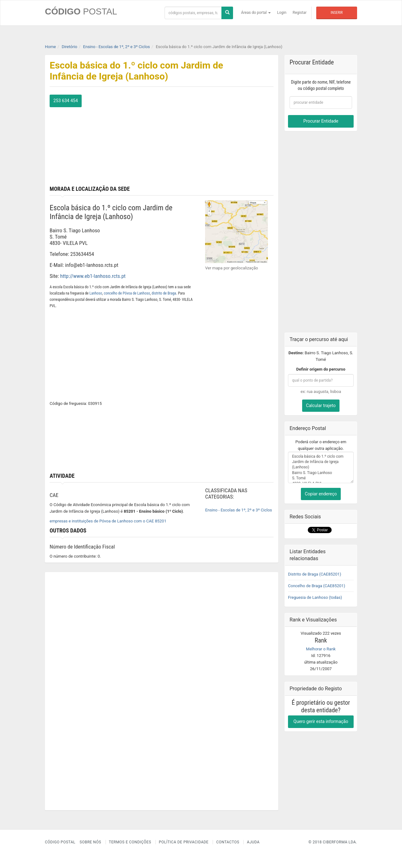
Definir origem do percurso (320, 369)
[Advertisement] (220, 139)
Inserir (337, 12)
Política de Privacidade (184, 842)
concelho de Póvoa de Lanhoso (127, 293)
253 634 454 (65, 100)
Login (281, 12)
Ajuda (253, 842)
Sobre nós (90, 842)
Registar (300, 12)
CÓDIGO (81, 11)
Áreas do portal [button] (256, 12)
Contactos (227, 842)
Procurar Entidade (320, 121)
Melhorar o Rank (320, 649)
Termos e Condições (130, 842)
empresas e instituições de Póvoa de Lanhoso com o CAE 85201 (108, 521)
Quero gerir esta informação (320, 721)
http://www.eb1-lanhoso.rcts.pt (93, 276)
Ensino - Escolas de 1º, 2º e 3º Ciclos (238, 510)
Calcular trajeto (320, 405)
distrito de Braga (164, 293)
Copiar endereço (321, 493)
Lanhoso (96, 293)
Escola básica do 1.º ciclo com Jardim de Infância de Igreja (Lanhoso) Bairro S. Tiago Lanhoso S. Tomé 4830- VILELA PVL (321, 467)
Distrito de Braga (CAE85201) (314, 574)
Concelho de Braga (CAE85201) (316, 585)
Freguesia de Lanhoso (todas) (315, 597)
